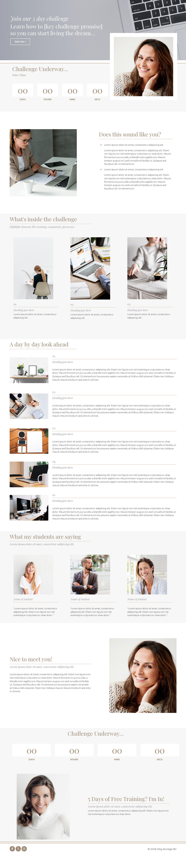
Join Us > (20, 41)
